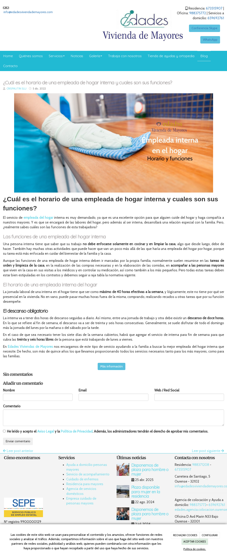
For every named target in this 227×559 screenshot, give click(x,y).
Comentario (11, 406)
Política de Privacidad (77, 431)
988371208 (200, 465)
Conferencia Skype (204, 28)
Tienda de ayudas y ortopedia (171, 56)
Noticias (77, 56)
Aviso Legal (45, 431)
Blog (204, 56)
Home (8, 56)
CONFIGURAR (210, 535)
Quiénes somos (31, 56)
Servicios (57, 56)
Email (83, 390)
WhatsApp (210, 39)
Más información (111, 366)
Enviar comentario (18, 441)
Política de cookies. (194, 549)
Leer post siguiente (208, 451)
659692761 (216, 18)
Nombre (9, 390)
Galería (95, 56)
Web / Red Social (166, 390)
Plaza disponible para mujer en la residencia (145, 492)
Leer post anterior (18, 451)
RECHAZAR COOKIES (185, 535)
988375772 (197, 13)
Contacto (10, 66)
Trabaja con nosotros (125, 56)
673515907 (214, 8)
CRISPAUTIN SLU (16, 88)
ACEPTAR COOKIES (194, 541)
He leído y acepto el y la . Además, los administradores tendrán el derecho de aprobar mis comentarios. (107, 431)
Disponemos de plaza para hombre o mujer (150, 470)
